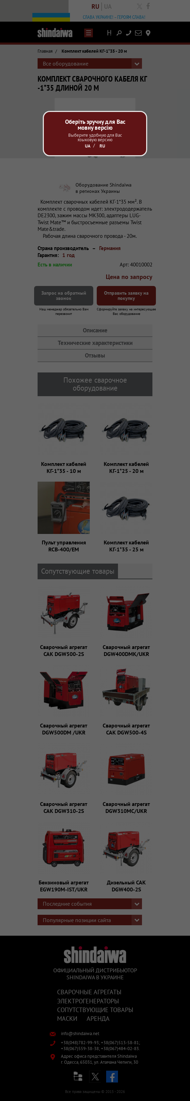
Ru (102, 146)
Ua (87, 146)
